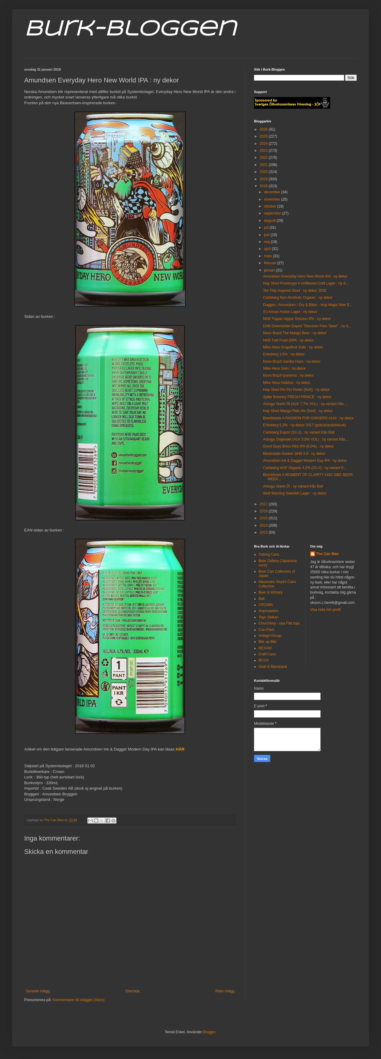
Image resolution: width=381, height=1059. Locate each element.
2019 (264, 179)
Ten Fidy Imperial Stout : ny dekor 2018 (294, 290)
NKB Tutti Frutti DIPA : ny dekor (288, 340)
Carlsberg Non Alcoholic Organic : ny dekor (297, 297)
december (272, 192)
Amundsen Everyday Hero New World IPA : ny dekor (305, 276)
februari (270, 263)
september (273, 213)
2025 (264, 136)
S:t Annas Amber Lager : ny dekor (290, 312)
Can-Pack (267, 630)
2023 (264, 150)
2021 (264, 165)
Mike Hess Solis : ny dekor (284, 368)
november (272, 199)
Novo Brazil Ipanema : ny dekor (288, 375)
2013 (264, 532)
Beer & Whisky (270, 592)
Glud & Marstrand (273, 666)
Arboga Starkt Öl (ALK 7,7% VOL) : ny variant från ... (305, 404)
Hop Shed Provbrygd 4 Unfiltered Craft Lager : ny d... (305, 283)
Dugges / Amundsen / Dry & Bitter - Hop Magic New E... (308, 305)
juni (267, 235)
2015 (264, 518)
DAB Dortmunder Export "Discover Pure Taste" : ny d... (307, 326)
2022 (264, 157)
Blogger (209, 1032)
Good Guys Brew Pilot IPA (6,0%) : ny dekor (298, 446)
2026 (264, 129)
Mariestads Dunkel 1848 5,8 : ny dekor (294, 453)
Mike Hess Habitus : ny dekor (286, 383)
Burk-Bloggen (130, 29)
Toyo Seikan (268, 617)
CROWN (266, 605)
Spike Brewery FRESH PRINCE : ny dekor (297, 397)
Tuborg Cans (269, 554)
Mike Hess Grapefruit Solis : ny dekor (293, 347)
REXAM (265, 648)
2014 (264, 525)
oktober (270, 206)
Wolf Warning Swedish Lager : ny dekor (295, 493)
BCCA (264, 660)
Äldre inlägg (224, 991)
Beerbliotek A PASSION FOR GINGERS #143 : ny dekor (308, 418)
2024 (264, 144)
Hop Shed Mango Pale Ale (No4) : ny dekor (298, 411)
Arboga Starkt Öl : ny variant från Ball (293, 486)
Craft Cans (267, 654)
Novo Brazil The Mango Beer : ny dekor (295, 333)
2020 (264, 172)
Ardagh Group (270, 636)
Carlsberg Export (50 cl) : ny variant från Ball (298, 432)
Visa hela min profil (325, 610)
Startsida (132, 991)
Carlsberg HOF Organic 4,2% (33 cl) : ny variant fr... (304, 468)
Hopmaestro (268, 611)
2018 (264, 186)
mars (268, 256)
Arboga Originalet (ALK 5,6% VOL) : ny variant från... (305, 439)
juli (266, 227)
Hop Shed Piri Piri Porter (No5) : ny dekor (296, 390)
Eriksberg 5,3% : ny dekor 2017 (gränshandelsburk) (304, 425)
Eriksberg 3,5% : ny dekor (283, 354)
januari (270, 270)
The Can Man (327, 554)
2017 (264, 504)
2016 (264, 511)
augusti (270, 220)
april (268, 249)
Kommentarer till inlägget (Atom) (78, 1000)
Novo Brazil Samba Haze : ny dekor (292, 361)
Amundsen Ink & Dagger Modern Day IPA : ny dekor (305, 460)
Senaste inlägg (38, 991)
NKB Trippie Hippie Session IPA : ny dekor (297, 319)
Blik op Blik (267, 642)
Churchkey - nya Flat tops (279, 623)
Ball (262, 599)
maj (267, 242)
